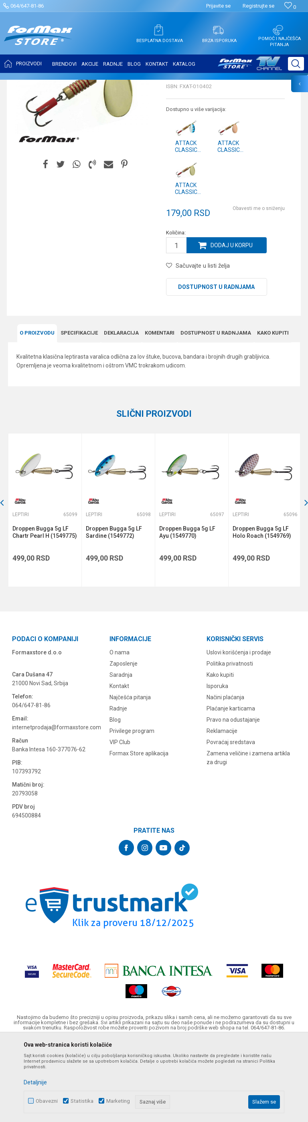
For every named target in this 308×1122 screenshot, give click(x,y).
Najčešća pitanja (130, 776)
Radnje (118, 787)
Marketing (118, 1101)
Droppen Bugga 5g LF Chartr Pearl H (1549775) (44, 611)
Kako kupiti (273, 412)
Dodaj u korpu (232, 325)
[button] (296, 64)
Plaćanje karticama (231, 787)
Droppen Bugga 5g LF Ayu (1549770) (186, 611)
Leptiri (104, 85)
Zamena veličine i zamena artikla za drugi (248, 836)
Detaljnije (35, 1082)
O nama (119, 731)
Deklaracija (121, 412)
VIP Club (119, 821)
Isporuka (217, 765)
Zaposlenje (123, 742)
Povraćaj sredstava (231, 821)
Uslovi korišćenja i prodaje (239, 731)
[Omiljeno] (290, 7)
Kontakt (119, 765)
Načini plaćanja (225, 776)
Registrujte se (258, 6)
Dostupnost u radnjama (216, 366)
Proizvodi (53, 85)
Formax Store (22, 85)
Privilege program (131, 810)
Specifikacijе (79, 412)
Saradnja (120, 754)
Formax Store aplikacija (138, 832)
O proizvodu (37, 412)
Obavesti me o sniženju (259, 288)
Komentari (159, 412)
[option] (44, 589)
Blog (115, 798)
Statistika (82, 1101)
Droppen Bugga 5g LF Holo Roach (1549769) (260, 611)
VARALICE (81, 85)
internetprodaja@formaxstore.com (56, 806)
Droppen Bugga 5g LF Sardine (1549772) (113, 611)
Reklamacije (222, 810)
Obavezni (47, 1101)
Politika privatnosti (230, 742)
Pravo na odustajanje (233, 798)
